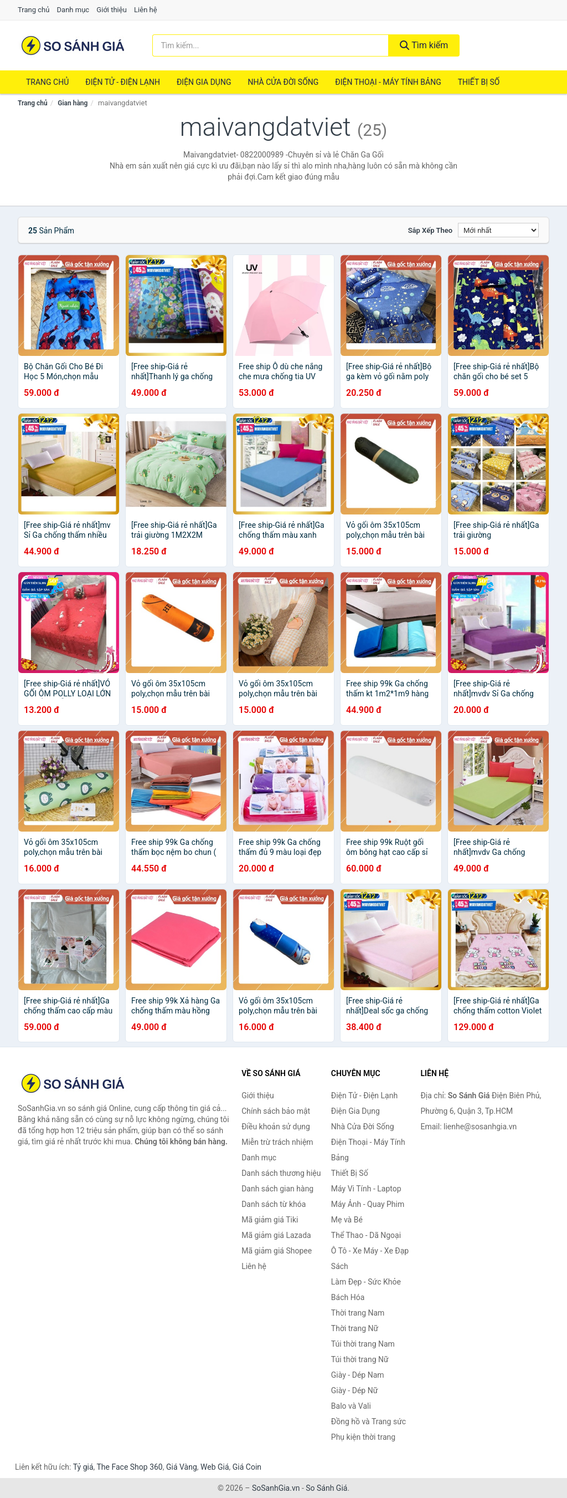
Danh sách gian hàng (277, 1188)
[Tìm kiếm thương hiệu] (270, 45)
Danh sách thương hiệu (281, 1173)
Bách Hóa (347, 1297)
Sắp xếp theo (430, 230)
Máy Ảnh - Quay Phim (367, 1204)
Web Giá (214, 1467)
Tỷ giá (83, 1467)
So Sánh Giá (326, 1488)
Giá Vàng (181, 1467)
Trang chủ (33, 10)
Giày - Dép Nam (357, 1374)
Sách (339, 1266)
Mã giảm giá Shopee (276, 1250)
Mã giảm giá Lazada (276, 1235)
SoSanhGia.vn (276, 1488)
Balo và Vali (351, 1406)
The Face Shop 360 (129, 1467)
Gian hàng (72, 103)
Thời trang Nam (358, 1312)
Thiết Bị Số (479, 82)
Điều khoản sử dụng (275, 1126)
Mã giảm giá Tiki (269, 1219)
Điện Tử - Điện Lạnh (122, 82)
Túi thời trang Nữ (360, 1359)
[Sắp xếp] (498, 230)
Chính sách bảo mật (275, 1111)
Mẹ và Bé (347, 1219)
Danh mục (73, 10)
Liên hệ (145, 10)
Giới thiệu (111, 10)
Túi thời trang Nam (363, 1343)
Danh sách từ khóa (273, 1204)
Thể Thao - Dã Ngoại (366, 1235)
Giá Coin (247, 1467)
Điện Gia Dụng (204, 82)
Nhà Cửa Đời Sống (283, 82)
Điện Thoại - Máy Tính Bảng (388, 82)
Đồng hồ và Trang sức (368, 1421)
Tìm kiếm (424, 45)
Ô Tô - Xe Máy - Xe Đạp (370, 1250)
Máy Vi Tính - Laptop (366, 1188)
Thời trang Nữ (354, 1328)
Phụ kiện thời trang (363, 1437)
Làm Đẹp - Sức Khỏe (366, 1281)
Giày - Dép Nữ (354, 1390)
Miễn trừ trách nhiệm (277, 1142)
